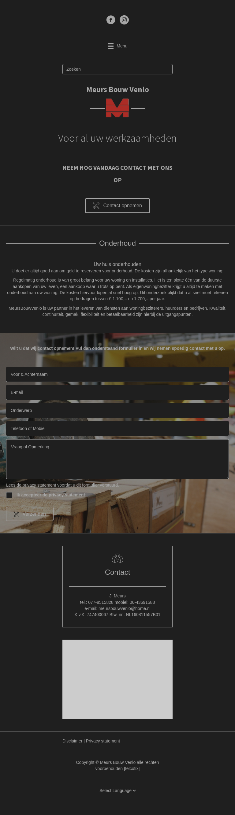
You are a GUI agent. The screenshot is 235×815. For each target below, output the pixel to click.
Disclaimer (72, 740)
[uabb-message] (117, 459)
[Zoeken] (117, 69)
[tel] (117, 428)
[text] (117, 374)
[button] (117, 205)
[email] (117, 392)
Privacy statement (103, 740)
